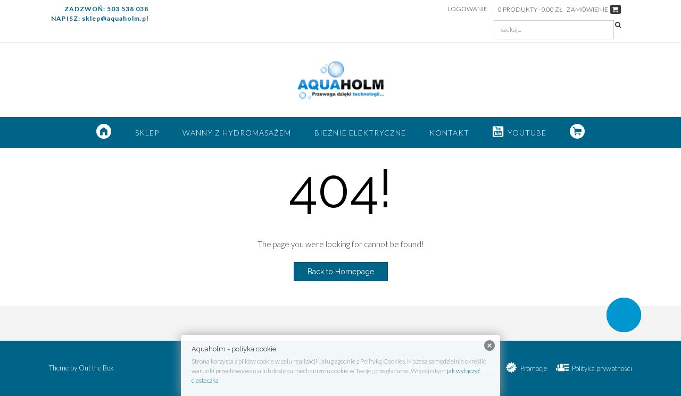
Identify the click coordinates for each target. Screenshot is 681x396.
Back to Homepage (341, 271)
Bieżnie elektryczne (360, 132)
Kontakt (449, 132)
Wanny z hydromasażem (236, 132)
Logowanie (467, 9)
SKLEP (147, 132)
